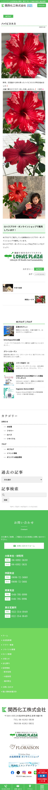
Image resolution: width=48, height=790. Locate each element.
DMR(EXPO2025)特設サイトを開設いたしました (29, 377)
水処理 (9, 426)
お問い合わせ (18, 789)
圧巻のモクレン (22, 327)
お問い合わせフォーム (26, 545)
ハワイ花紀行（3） (23, 363)
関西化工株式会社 (27, 776)
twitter (18, 772)
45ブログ (10, 449)
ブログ (3, 444)
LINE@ (35, 772)
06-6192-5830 (26, 719)
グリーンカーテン (10, 351)
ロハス (9, 434)
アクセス (30, 789)
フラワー (10, 430)
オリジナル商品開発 (14, 457)
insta (24, 772)
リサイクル (11, 438)
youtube (29, 772)
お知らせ (4, 421)
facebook (12, 772)
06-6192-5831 (26, 723)
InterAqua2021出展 (12, 340)
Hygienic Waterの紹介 (25, 389)
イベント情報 (12, 453)
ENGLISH (42, 5)
